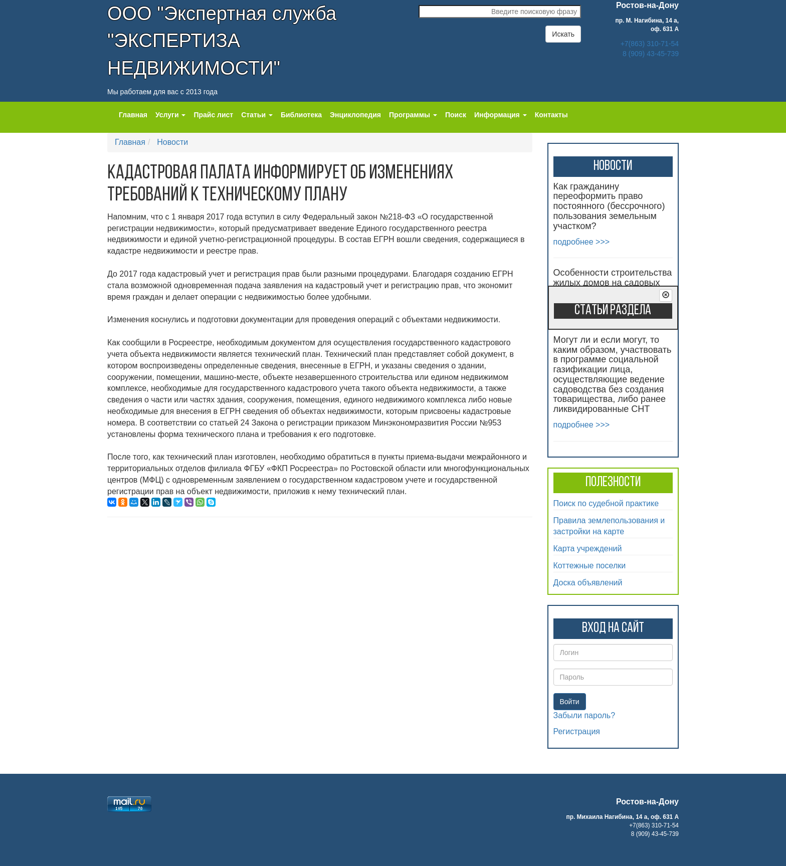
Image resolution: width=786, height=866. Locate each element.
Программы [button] (413, 115)
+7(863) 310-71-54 (650, 44)
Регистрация (577, 731)
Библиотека (301, 115)
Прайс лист (213, 115)
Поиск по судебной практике (606, 503)
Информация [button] (500, 115)
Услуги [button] (170, 115)
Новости (172, 142)
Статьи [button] (257, 115)
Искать (563, 34)
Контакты (551, 115)
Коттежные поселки (589, 565)
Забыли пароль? (584, 715)
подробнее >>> (581, 242)
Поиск (455, 115)
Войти (569, 702)
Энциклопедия (355, 115)
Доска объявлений (588, 582)
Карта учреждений (587, 548)
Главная (133, 115)
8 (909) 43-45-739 (651, 54)
